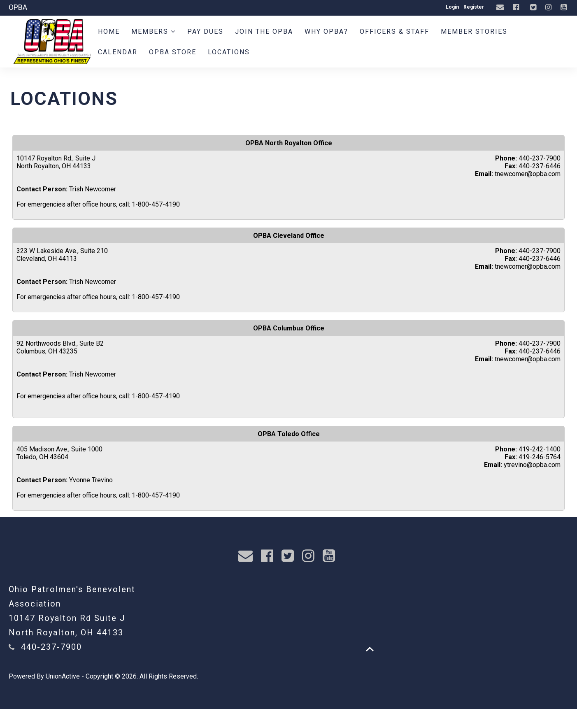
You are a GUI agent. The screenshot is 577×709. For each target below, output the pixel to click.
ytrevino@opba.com (532, 465)
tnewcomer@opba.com (528, 174)
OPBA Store (172, 52)
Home (109, 31)
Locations (229, 52)
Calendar (117, 52)
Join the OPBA (264, 31)
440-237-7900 (51, 647)
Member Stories (474, 31)
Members (153, 31)
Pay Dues (205, 31)
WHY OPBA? (326, 31)
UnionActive (63, 676)
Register (473, 7)
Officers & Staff (394, 31)
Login (452, 7)
